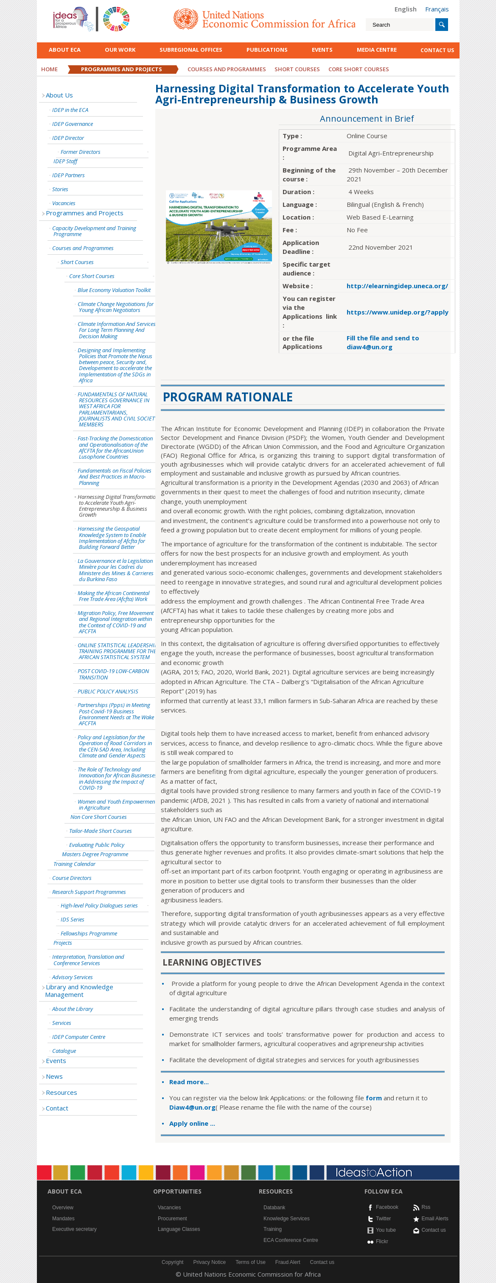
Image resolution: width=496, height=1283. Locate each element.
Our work (120, 49)
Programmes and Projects (121, 69)
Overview (62, 1208)
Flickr (382, 1241)
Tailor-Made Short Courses (100, 831)
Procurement (172, 1219)
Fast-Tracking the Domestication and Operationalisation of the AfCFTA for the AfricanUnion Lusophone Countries (115, 447)
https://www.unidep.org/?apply (397, 312)
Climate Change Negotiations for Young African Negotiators (116, 307)
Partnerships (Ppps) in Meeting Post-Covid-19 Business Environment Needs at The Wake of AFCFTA (119, 714)
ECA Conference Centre (290, 1240)
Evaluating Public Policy (96, 845)
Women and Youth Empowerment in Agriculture (117, 804)
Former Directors (81, 152)
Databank (274, 1208)
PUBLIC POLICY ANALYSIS (108, 691)
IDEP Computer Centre (78, 1037)
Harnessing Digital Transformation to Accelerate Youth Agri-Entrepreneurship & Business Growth (118, 506)
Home (49, 69)
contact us (437, 50)
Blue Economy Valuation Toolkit (114, 290)
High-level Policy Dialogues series (99, 905)
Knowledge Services (286, 1219)
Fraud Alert (287, 1262)
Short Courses (297, 69)
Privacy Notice (209, 1262)
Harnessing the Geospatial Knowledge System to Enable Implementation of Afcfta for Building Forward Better (112, 538)
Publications (267, 49)
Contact (57, 1108)
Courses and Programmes (227, 69)
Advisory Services (72, 977)
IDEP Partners (68, 175)
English (406, 9)
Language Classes (179, 1229)
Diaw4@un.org (192, 1107)
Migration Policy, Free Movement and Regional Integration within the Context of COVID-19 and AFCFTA (116, 622)
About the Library (72, 1009)
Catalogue (64, 1051)
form (375, 1098)
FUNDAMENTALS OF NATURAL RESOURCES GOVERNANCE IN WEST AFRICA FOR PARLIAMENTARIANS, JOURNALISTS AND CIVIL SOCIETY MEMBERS (117, 409)
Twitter (383, 1219)
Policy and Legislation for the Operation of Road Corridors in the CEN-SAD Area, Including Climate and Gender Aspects (115, 746)
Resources (61, 1092)
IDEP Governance (72, 124)
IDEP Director (68, 138)
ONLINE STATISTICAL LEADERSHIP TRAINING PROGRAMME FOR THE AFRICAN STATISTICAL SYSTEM (117, 651)
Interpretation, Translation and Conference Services (88, 959)
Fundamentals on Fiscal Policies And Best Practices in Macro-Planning (114, 477)
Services (61, 1023)
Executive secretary (74, 1229)
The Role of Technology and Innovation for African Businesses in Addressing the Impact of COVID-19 (117, 778)
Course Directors (72, 878)
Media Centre (377, 49)
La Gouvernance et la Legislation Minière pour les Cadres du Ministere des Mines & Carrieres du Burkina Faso (116, 570)
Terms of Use (250, 1262)
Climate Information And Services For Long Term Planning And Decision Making (117, 330)
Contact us (434, 1230)
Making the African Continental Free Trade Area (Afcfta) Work (113, 596)
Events (322, 49)
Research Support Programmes (89, 892)
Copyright (172, 1262)
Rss (426, 1207)
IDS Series (72, 919)
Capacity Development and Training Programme (94, 231)
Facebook (387, 1207)
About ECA (65, 49)
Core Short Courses (92, 276)
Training (272, 1229)
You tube (386, 1230)
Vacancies (64, 203)
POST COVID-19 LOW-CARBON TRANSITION (113, 674)
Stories (60, 189)
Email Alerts (435, 1219)
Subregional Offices (191, 49)
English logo (65, 8)
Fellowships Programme (89, 933)
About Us (59, 95)
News (54, 1076)
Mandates (63, 1219)
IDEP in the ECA (70, 110)
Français (437, 9)
